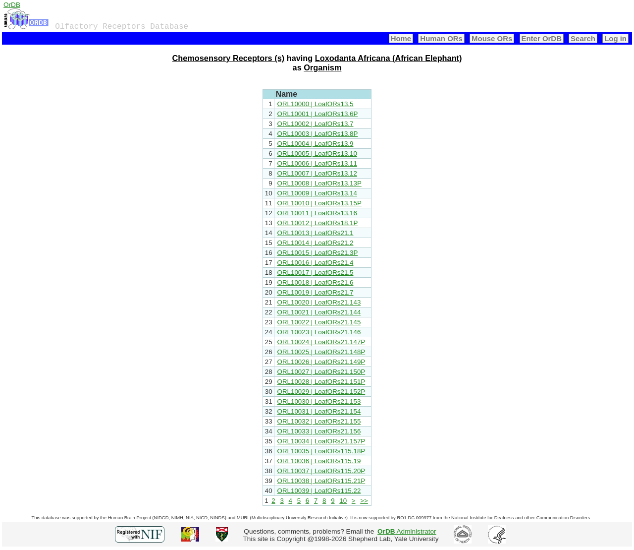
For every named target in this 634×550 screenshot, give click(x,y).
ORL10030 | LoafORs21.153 (319, 401)
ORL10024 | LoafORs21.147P (321, 342)
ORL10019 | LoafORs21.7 (315, 292)
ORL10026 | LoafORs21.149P (321, 362)
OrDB (11, 4)
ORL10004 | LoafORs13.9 (315, 143)
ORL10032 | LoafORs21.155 (319, 421)
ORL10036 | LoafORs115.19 (319, 461)
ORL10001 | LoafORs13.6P (317, 114)
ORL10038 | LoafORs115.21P (321, 481)
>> (364, 500)
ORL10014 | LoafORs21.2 (315, 242)
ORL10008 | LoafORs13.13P (319, 183)
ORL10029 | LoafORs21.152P (321, 391)
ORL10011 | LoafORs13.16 (317, 213)
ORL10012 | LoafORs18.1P (317, 223)
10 (343, 500)
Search (583, 38)
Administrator (406, 531)
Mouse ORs (492, 38)
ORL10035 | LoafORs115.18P (321, 451)
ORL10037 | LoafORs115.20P (321, 471)
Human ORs (441, 38)
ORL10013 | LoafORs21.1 (315, 233)
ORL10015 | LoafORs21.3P (317, 252)
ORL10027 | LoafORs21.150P (321, 371)
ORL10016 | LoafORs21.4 (315, 262)
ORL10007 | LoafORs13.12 (317, 173)
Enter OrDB (542, 38)
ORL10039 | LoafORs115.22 (319, 490)
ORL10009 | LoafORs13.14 (317, 193)
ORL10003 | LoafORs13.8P (317, 133)
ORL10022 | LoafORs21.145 (319, 322)
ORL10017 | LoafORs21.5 (315, 272)
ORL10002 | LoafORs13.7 (315, 123)
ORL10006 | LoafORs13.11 (317, 163)
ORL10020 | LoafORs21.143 (319, 302)
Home (401, 38)
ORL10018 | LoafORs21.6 (315, 282)
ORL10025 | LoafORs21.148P (321, 352)
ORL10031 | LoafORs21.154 (319, 411)
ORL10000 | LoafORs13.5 (315, 104)
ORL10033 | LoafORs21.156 (319, 431)
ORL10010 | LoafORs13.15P (319, 203)
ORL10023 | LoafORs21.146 (319, 332)
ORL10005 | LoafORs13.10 (317, 153)
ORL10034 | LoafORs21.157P (321, 441)
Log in (615, 38)
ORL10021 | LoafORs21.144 (319, 312)
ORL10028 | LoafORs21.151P (321, 381)
